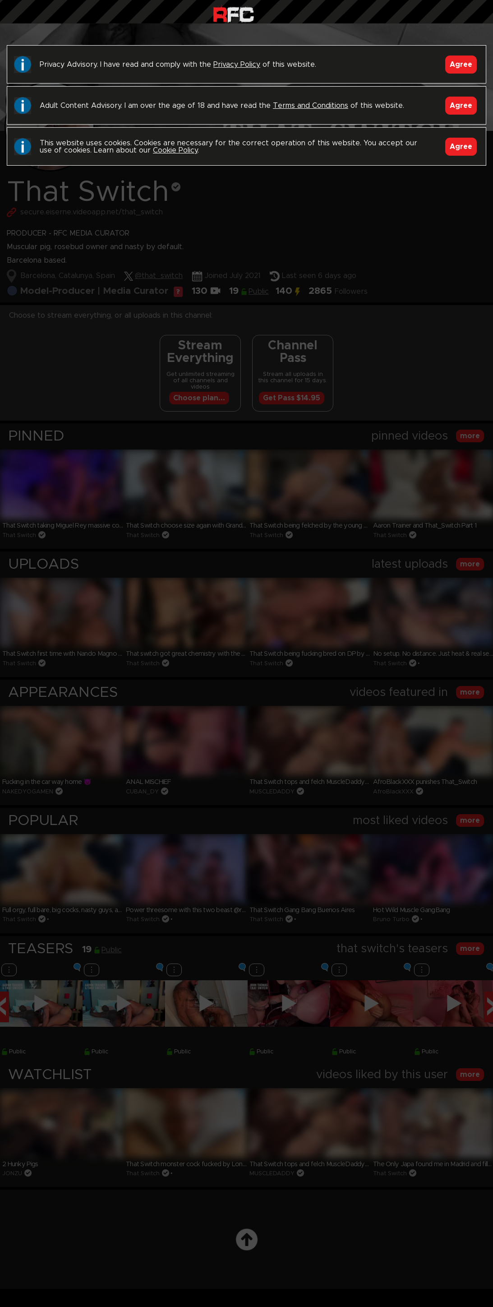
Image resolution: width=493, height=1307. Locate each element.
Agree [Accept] (461, 64)
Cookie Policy (175, 150)
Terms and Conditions (310, 105)
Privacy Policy (236, 64)
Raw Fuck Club (233, 14)
